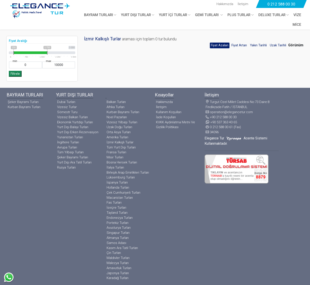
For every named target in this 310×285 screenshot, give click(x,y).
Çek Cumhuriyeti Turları (123, 193)
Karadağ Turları (117, 278)
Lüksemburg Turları (121, 177)
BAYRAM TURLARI (98, 15)
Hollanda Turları (118, 187)
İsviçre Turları (116, 208)
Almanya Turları (118, 238)
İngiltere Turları (68, 142)
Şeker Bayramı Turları (23, 102)
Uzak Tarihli (278, 45)
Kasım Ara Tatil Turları (122, 248)
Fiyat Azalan (219, 45)
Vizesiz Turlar (67, 107)
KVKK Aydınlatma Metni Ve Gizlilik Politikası (175, 124)
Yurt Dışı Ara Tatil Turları (74, 162)
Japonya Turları (118, 273)
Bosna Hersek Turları (122, 162)
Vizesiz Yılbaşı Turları (122, 122)
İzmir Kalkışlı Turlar (120, 142)
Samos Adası (116, 243)
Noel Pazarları (117, 117)
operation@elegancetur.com (229, 112)
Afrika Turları (115, 107)
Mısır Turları (115, 157)
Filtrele (15, 74)
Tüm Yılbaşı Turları (70, 152)
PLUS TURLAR (238, 15)
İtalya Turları (115, 167)
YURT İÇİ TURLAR (173, 15)
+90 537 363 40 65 (221, 122)
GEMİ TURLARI (207, 15)
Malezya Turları (118, 263)
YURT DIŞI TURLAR (136, 15)
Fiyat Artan (239, 45)
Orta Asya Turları (119, 132)
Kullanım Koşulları (168, 112)
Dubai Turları (66, 102)
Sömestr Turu (67, 112)
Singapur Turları (118, 233)
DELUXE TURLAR (272, 15)
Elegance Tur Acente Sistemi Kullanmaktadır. (236, 141)
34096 (212, 132)
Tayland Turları (117, 213)
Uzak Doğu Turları (119, 127)
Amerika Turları (117, 137)
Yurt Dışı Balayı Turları (72, 127)
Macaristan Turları (120, 198)
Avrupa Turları (67, 147)
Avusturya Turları (119, 228)
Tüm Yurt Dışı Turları (121, 147)
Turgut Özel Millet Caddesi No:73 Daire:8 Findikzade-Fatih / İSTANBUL (237, 104)
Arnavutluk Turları (119, 268)
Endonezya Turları (120, 218)
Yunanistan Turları (70, 137)
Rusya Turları (66, 167)
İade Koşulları (166, 117)
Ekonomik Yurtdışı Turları (75, 122)
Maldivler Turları (118, 258)
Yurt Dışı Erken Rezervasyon (77, 132)
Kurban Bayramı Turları (24, 107)
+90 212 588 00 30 (221, 117)
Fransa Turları (116, 152)
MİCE (297, 24)
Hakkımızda (224, 4)
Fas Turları (114, 202)
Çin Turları (114, 253)
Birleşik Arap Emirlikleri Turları (128, 172)
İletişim (243, 4)
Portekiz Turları (117, 223)
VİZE (297, 15)
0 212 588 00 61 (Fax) (223, 127)
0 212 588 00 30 (281, 4)
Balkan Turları (116, 102)
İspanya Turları (117, 182)
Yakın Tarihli (258, 45)
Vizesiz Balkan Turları (72, 117)
